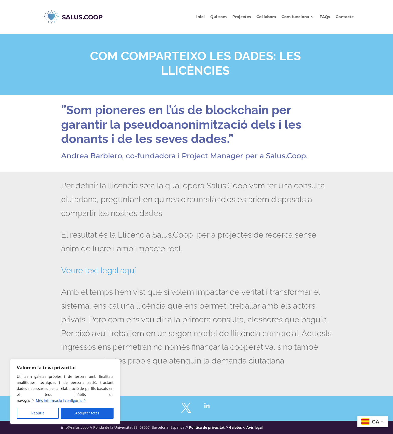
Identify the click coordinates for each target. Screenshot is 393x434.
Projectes (241, 16)
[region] (65, 391)
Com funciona (295, 16)
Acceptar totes (87, 413)
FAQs (325, 16)
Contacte (345, 16)
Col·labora (266, 16)
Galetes (235, 427)
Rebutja (37, 413)
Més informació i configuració (60, 400)
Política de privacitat (207, 427)
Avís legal (254, 427)
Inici (200, 16)
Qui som (218, 16)
